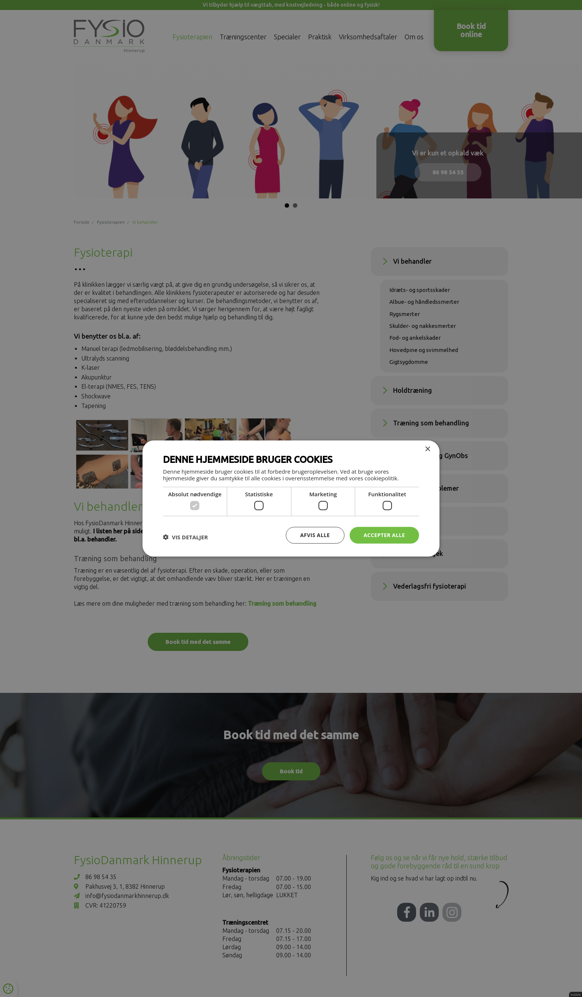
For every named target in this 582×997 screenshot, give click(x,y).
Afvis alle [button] (315, 535)
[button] (185, 537)
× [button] (427, 449)
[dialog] (291, 499)
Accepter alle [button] (384, 535)
